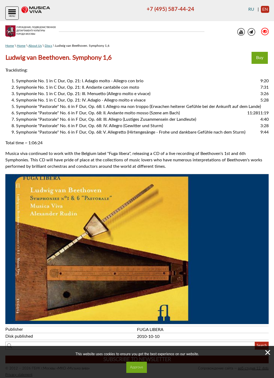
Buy (259, 58)
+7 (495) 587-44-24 (170, 9)
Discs (48, 45)
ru (251, 9)
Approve (136, 367)
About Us (35, 45)
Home (9, 45)
